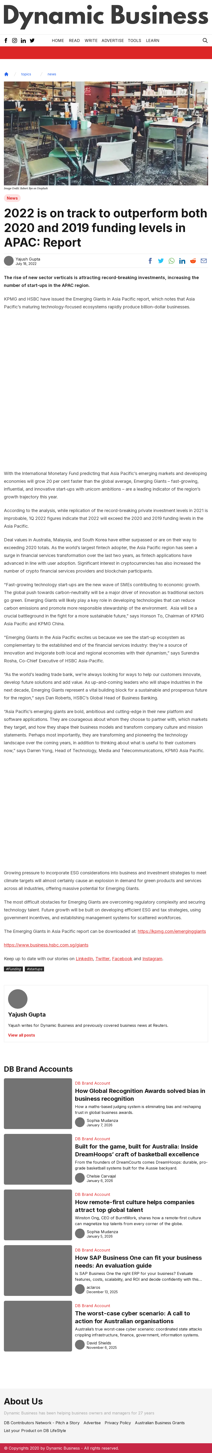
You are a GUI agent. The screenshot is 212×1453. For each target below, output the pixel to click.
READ (74, 40)
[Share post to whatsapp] (171, 260)
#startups (34, 969)
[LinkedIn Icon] (23, 40)
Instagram (152, 958)
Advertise (112, 40)
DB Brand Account (92, 1083)
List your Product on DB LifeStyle (35, 1430)
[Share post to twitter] (161, 260)
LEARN (152, 40)
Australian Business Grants (160, 1422)
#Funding (13, 969)
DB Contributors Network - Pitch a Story (42, 1422)
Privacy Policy (118, 1422)
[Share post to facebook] (150, 260)
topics (26, 74)
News (12, 198)
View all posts (21, 1035)
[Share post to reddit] (193, 260)
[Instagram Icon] (14, 40)
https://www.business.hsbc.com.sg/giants (46, 945)
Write (91, 40)
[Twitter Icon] (32, 40)
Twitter (102, 958)
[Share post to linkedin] (182, 260)
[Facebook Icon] (6, 40)
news (52, 74)
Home (58, 40)
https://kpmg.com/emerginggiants (172, 931)
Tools (134, 40)
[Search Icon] (205, 40)
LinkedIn (84, 958)
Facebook (122, 958)
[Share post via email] (203, 260)
